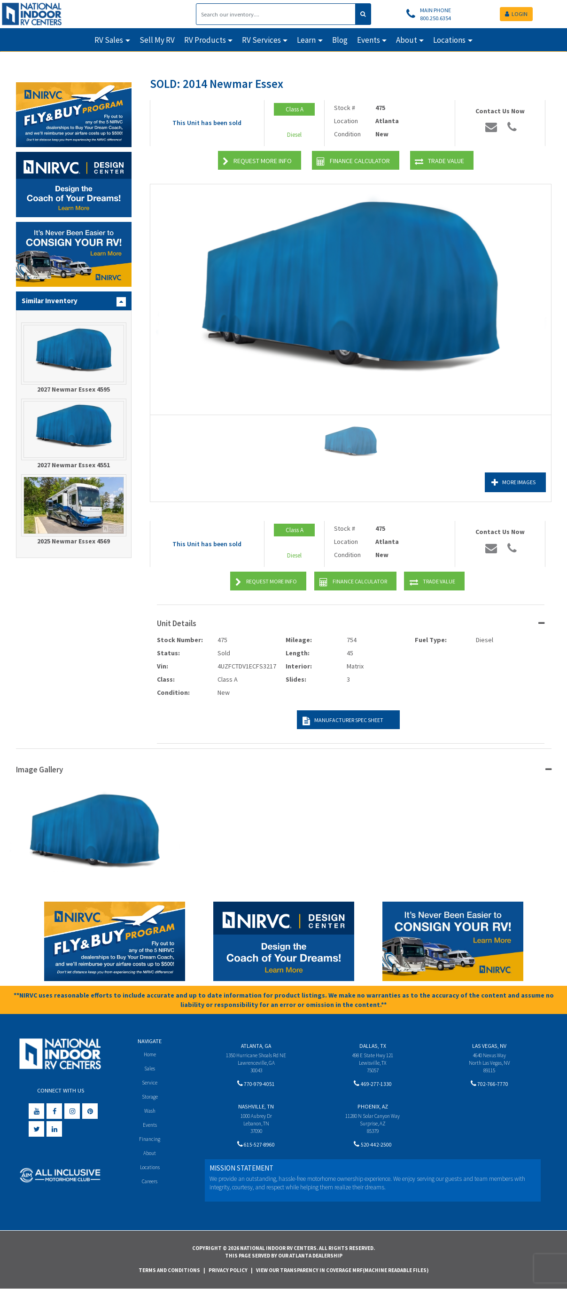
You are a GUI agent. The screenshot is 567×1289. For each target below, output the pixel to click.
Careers (149, 1184)
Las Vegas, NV (489, 1045)
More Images (504, 482)
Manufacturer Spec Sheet (340, 721)
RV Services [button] (261, 40)
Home (149, 1054)
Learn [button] (306, 40)
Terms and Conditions (169, 1270)
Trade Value (439, 161)
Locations (149, 1170)
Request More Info (257, 161)
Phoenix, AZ (372, 1107)
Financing (150, 1141)
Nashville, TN (256, 1107)
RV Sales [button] (108, 40)
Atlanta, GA (256, 1045)
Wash (149, 1112)
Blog (340, 40)
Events (149, 1127)
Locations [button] (449, 40)
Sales (149, 1069)
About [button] (406, 40)
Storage (149, 1097)
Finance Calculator (353, 161)
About (149, 1155)
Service (149, 1083)
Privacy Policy (228, 1270)
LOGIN (516, 13)
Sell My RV (157, 40)
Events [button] (368, 40)
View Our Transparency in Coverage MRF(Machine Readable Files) (342, 1270)
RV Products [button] (205, 40)
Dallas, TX (372, 1045)
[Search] (275, 14)
